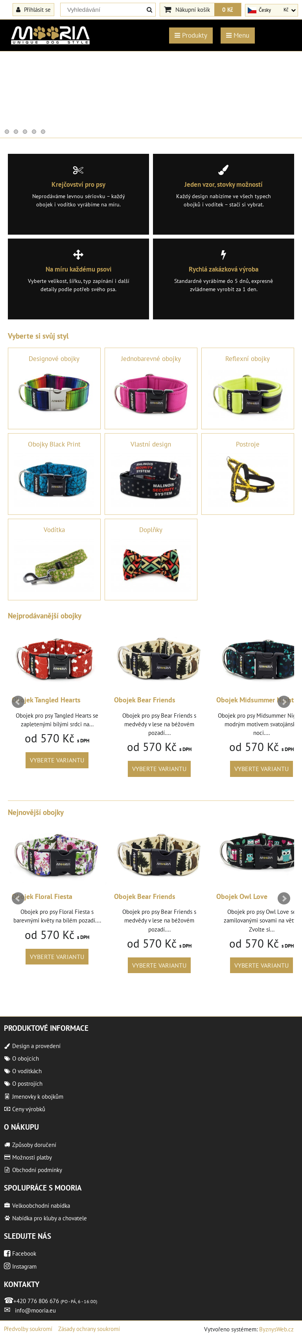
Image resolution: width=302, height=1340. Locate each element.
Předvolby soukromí (28, 1329)
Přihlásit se (33, 9)
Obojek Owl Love (241, 896)
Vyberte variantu (57, 760)
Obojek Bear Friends (144, 699)
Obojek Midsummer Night (255, 699)
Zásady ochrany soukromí (89, 1329)
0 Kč (227, 9)
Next (284, 702)
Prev (18, 702)
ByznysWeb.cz (276, 1329)
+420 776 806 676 (36, 1301)
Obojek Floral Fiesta (42, 896)
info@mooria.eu (35, 1310)
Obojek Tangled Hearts (46, 699)
